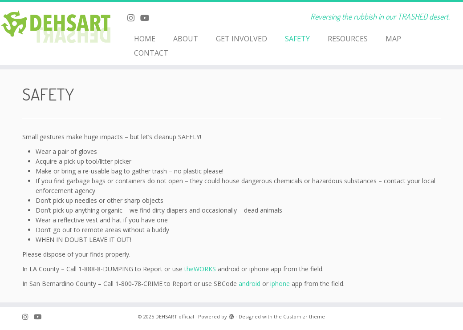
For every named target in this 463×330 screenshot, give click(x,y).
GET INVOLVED (241, 39)
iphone (280, 283)
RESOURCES (348, 39)
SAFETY (297, 39)
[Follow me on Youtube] (147, 17)
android (249, 283)
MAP (393, 39)
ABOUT (185, 39)
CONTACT (151, 53)
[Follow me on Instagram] (133, 17)
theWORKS (200, 269)
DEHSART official (174, 316)
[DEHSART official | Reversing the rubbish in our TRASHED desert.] (54, 29)
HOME (144, 39)
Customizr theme (304, 316)
